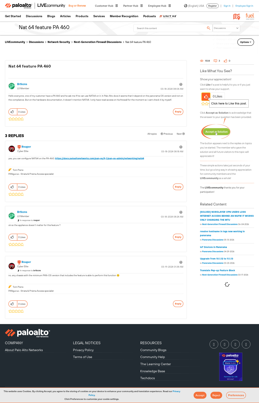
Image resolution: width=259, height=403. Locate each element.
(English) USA (194, 5)
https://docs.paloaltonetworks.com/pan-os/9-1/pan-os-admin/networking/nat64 (99, 158)
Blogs (51, 16)
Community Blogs (153, 350)
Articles (65, 16)
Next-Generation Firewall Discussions (98, 41)
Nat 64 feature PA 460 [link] (138, 41)
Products (82, 16)
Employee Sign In (244, 5)
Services (99, 16)
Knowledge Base (152, 371)
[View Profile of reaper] (26, 147)
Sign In (227, 5)
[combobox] (173, 28)
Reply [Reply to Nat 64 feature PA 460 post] (178, 111)
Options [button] (180, 84)
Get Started (13, 16)
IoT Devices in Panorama (213, 247)
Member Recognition (124, 16)
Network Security (59, 41)
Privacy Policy (83, 350)
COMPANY (14, 343)
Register (212, 5)
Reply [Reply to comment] (178, 186)
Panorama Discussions (212, 240)
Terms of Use (82, 357)
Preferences (236, 395)
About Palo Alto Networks (24, 350)
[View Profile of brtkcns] (22, 84)
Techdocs (147, 378)
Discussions (34, 16)
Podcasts (149, 16)
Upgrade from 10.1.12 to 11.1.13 (216, 258)
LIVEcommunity (15, 41)
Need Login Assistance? (239, 51)
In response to (30, 220)
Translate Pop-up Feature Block (217, 270)
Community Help (152, 357)
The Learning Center (155, 364)
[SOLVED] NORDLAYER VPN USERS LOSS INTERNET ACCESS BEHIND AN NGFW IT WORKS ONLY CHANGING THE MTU (227, 216)
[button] (200, 395)
